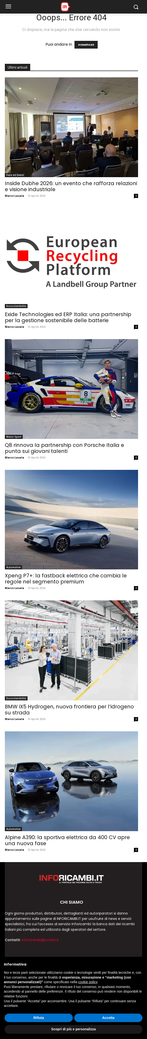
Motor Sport (13, 436)
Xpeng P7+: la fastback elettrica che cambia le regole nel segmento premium (66, 578)
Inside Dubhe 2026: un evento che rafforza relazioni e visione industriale (71, 186)
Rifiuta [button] (38, 1018)
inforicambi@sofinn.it (40, 939)
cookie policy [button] (87, 982)
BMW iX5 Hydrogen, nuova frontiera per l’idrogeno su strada (69, 709)
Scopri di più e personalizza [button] (73, 1029)
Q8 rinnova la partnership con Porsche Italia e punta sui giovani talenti (64, 448)
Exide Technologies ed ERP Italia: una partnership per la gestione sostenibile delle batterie (68, 317)
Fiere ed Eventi (15, 175)
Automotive (13, 567)
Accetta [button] (108, 1018)
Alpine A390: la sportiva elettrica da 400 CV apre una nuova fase (67, 840)
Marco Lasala (14, 195)
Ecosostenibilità (16, 306)
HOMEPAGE (86, 45)
